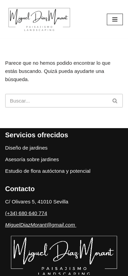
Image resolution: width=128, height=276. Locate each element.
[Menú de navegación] (115, 19)
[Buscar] (56, 101)
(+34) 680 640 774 (26, 213)
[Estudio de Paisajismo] (41, 19)
